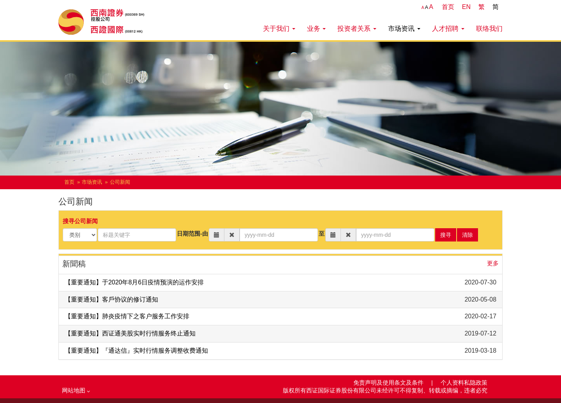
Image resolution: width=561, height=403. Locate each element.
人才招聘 (448, 28)
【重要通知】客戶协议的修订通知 (111, 299)
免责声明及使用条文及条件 (389, 383)
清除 (467, 235)
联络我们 (489, 28)
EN (466, 7)
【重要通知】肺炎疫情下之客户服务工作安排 (127, 316)
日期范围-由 (192, 234)
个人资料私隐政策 (464, 383)
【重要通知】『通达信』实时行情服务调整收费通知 (136, 350)
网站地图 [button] (76, 390)
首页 (448, 7)
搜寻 (445, 235)
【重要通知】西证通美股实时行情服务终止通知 (130, 333)
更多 (493, 263)
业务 (316, 28)
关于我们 (279, 28)
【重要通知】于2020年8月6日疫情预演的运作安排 (134, 282)
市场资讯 (404, 28)
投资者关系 (356, 28)
